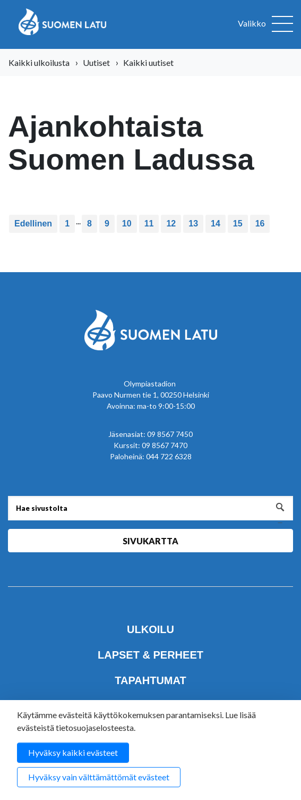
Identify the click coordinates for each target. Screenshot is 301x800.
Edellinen (33, 223)
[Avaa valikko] (265, 24)
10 (127, 223)
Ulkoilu (150, 629)
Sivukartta (150, 541)
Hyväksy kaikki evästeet (73, 752)
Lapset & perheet (150, 655)
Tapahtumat (150, 680)
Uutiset (96, 62)
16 (260, 223)
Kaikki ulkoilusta (39, 62)
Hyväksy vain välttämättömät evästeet (98, 777)
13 (193, 223)
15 (238, 223)
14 (215, 223)
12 (171, 223)
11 (149, 223)
